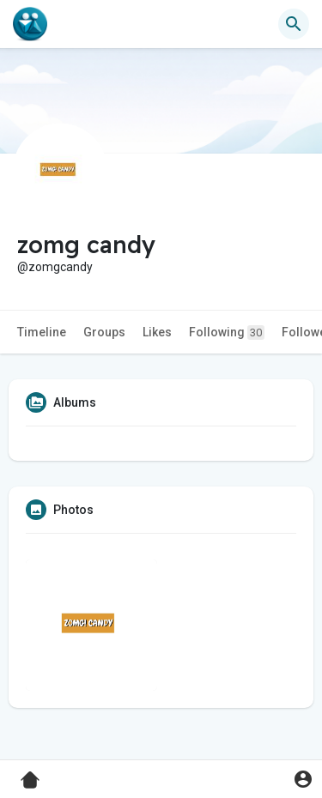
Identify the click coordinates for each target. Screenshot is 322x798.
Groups (104, 332)
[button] (293, 24)
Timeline (41, 332)
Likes (157, 332)
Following (226, 332)
